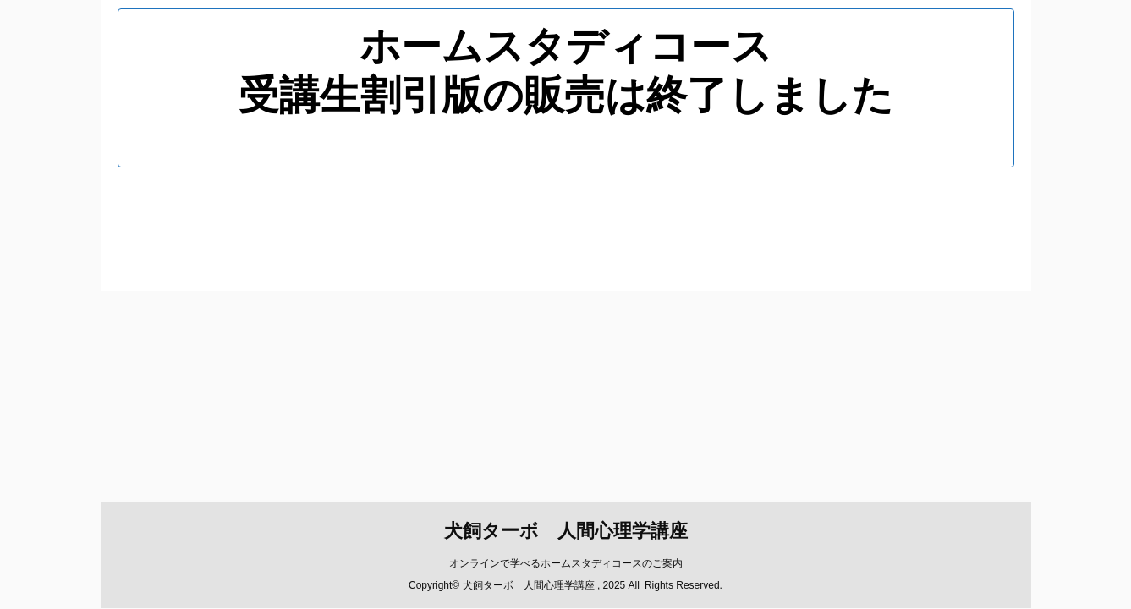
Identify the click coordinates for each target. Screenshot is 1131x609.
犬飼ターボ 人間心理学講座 (566, 213)
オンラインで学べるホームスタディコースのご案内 (566, 246)
